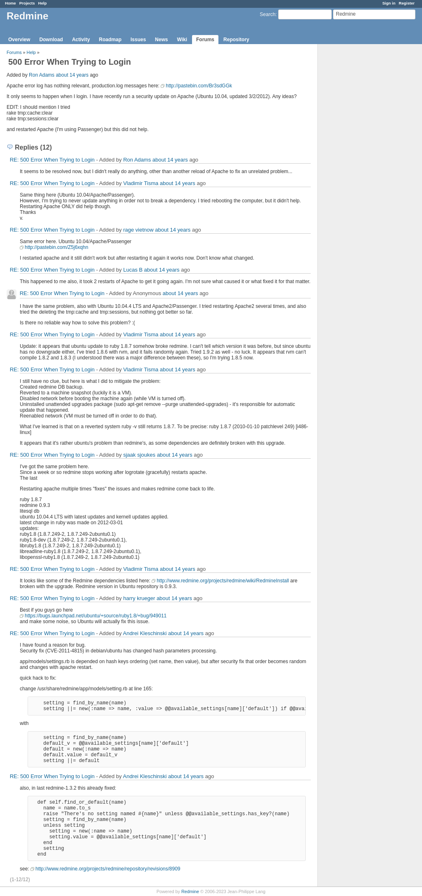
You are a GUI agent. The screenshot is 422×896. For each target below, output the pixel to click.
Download (51, 39)
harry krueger (139, 598)
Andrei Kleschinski (144, 633)
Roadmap (110, 39)
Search (267, 14)
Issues (138, 39)
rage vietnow (138, 230)
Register (407, 3)
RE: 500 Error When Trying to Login (52, 160)
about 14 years (72, 75)
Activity (81, 39)
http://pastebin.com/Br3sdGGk (199, 86)
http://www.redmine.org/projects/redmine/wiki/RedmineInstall (223, 581)
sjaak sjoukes (139, 455)
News (161, 39)
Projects (27, 3)
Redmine (190, 891)
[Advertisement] (359, 173)
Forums (205, 39)
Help (42, 3)
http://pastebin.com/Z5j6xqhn (56, 247)
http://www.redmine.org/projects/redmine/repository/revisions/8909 (108, 869)
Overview (19, 39)
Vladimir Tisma (140, 183)
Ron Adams (41, 75)
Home (10, 3)
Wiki (182, 39)
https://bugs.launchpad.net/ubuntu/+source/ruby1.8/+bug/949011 (95, 616)
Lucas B (133, 270)
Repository (236, 39)
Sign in (389, 3)
